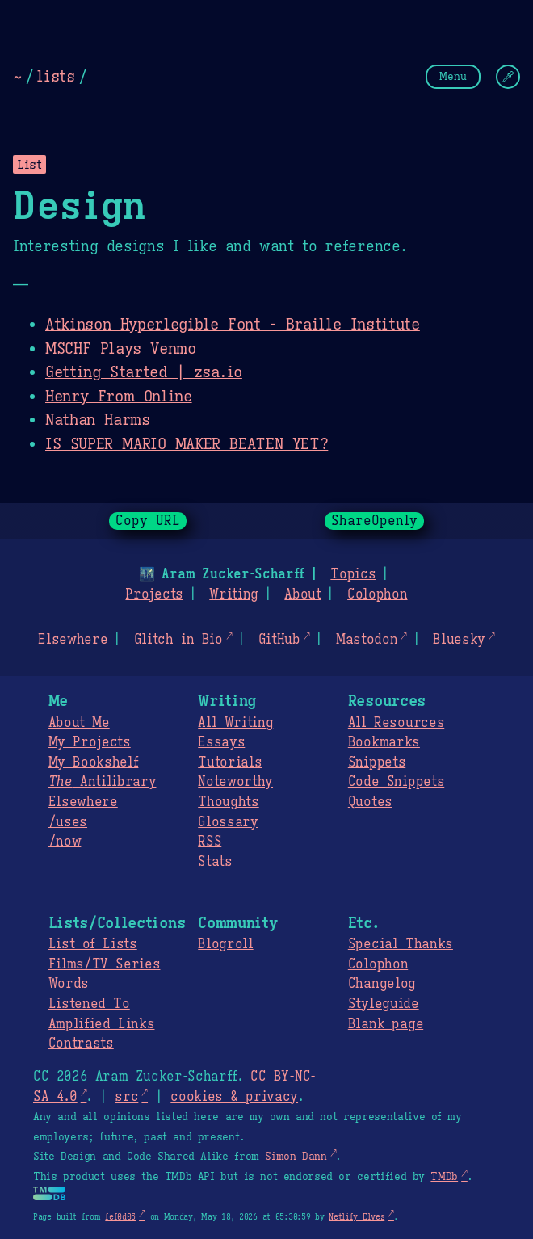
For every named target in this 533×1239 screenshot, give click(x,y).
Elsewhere (72, 640)
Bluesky (459, 640)
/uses (67, 822)
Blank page (385, 1024)
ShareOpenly (374, 521)
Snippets (376, 762)
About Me (79, 723)
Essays (221, 742)
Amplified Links (101, 1024)
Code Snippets (396, 782)
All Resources (396, 723)
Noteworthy (235, 782)
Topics (353, 574)
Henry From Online (118, 395)
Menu (453, 76)
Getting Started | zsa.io (143, 371)
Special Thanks (400, 944)
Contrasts (81, 1043)
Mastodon (366, 640)
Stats (215, 862)
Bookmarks (384, 742)
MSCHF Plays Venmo (120, 348)
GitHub (279, 640)
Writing (233, 594)
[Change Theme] (508, 77)
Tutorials (230, 762)
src (126, 1097)
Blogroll (225, 944)
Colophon (377, 594)
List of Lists (92, 944)
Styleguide (383, 1004)
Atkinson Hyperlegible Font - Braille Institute (232, 324)
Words (68, 984)
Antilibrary (102, 782)
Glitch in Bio (178, 640)
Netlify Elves (356, 1217)
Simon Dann (295, 1156)
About (302, 594)
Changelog (382, 984)
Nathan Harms (97, 419)
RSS (209, 842)
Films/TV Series (104, 964)
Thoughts (228, 802)
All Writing (235, 723)
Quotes (370, 802)
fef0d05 (120, 1217)
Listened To (89, 1004)
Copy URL (147, 521)
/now (65, 842)
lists (55, 76)
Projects (154, 594)
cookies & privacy (234, 1097)
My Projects (89, 742)
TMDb (444, 1176)
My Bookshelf (93, 762)
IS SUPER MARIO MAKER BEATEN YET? (186, 443)
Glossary (228, 822)
